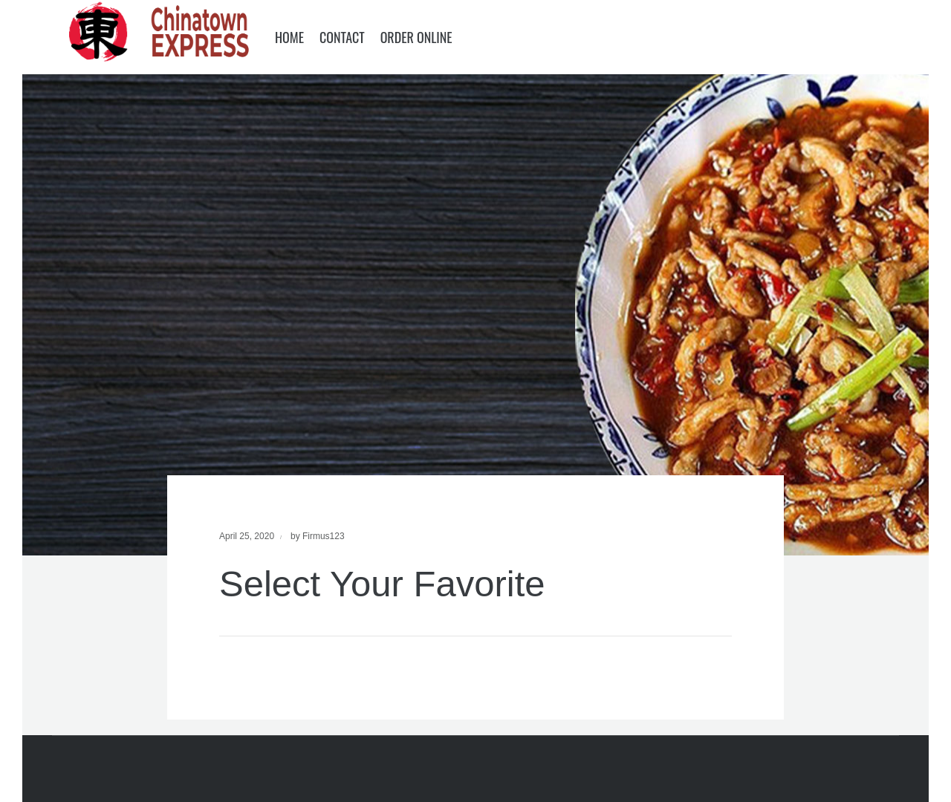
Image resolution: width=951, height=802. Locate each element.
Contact (342, 37)
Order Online (416, 37)
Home (289, 37)
